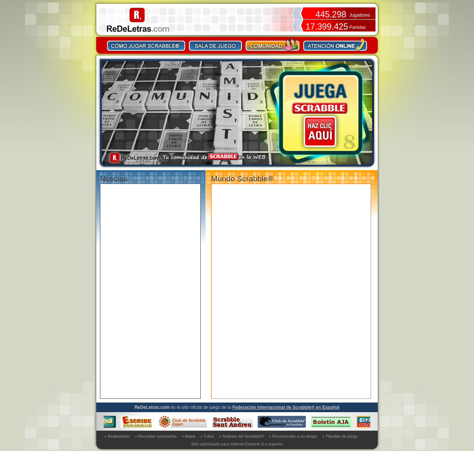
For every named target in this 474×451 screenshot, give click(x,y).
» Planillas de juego (339, 436)
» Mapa (188, 436)
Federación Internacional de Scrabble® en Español (286, 407)
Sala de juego (215, 44)
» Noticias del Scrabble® (241, 436)
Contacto (335, 44)
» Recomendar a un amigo (293, 436)
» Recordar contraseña (156, 436)
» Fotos (207, 436)
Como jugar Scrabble (146, 44)
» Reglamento (117, 436)
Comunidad (272, 44)
